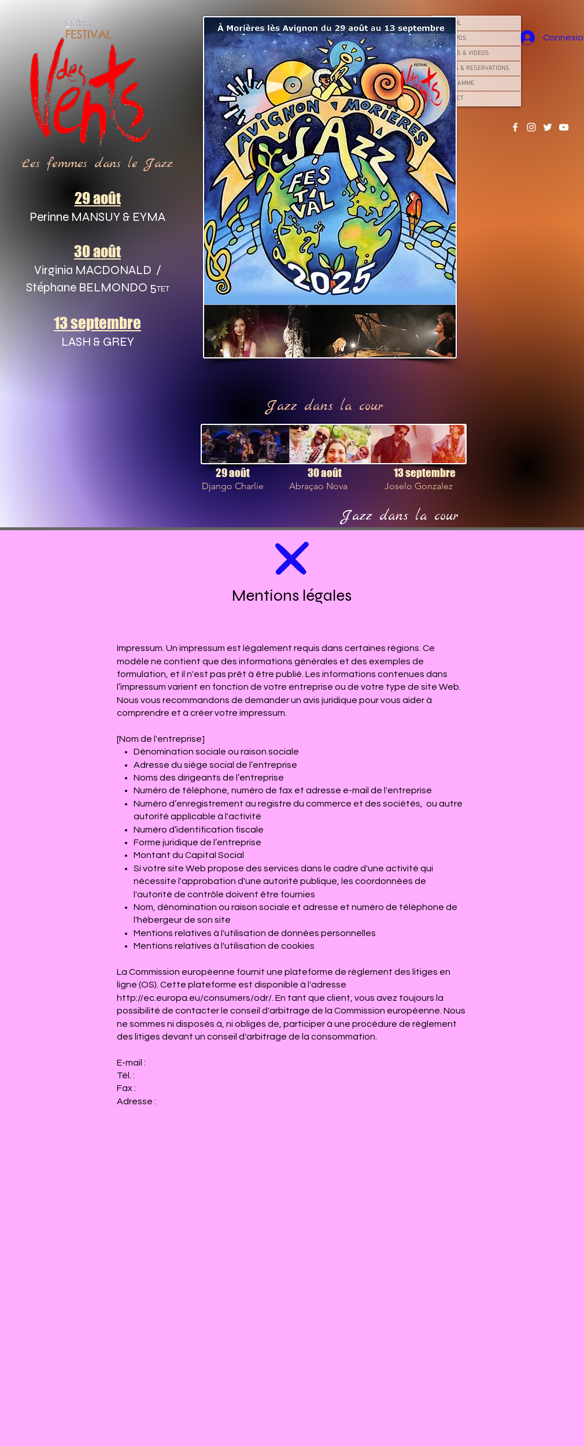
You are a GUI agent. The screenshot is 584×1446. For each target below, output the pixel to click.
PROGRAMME (456, 83)
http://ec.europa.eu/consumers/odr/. (195, 998)
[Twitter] (547, 127)
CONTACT (451, 98)
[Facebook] (515, 127)
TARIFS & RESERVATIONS (473, 68)
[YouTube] (564, 127)
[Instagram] (531, 127)
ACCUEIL (449, 23)
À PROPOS (452, 38)
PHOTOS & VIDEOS (463, 53)
